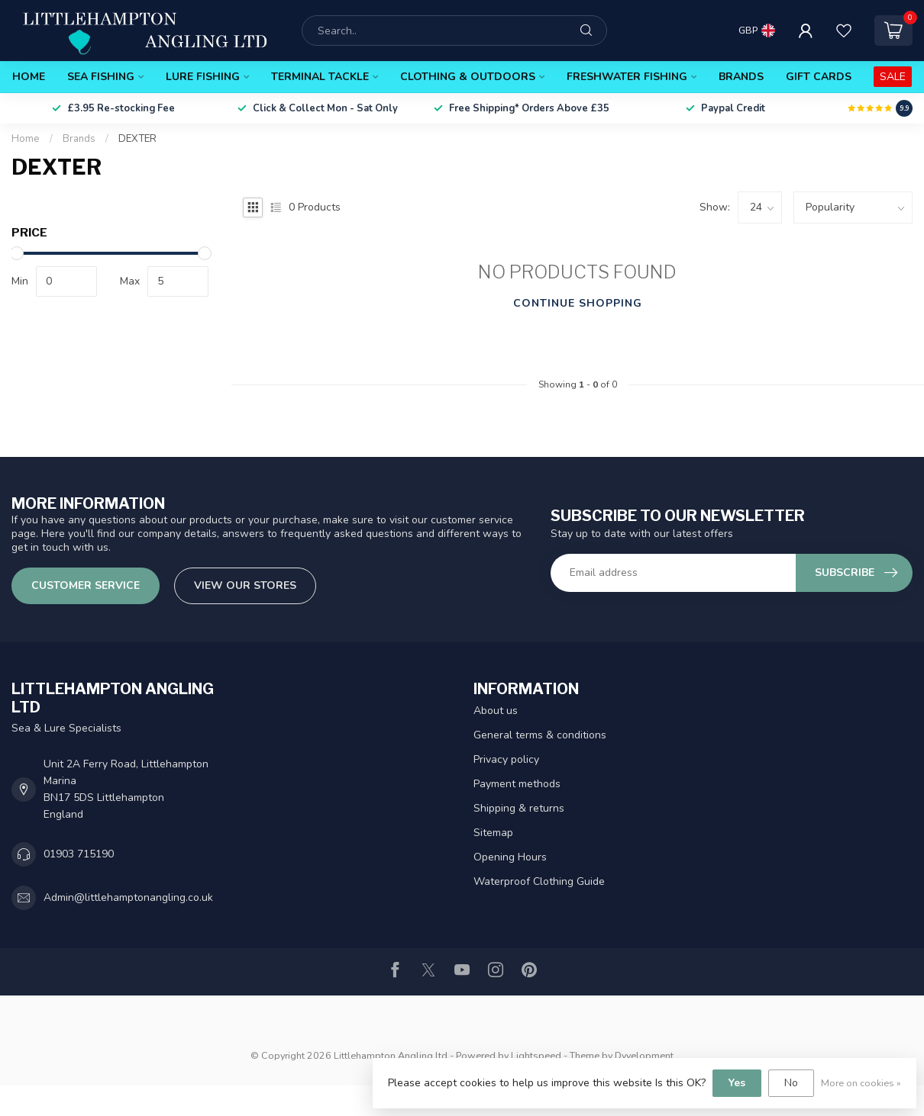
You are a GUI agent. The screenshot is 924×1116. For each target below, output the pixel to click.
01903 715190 (79, 854)
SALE (893, 76)
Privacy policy (506, 759)
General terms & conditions (539, 735)
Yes (737, 1083)
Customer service (85, 585)
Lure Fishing (203, 76)
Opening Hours (510, 857)
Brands (741, 76)
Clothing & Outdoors (467, 76)
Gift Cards (818, 76)
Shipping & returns (518, 808)
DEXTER (137, 139)
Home (28, 76)
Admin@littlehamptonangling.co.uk (128, 897)
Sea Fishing (100, 76)
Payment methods (517, 784)
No (791, 1083)
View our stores (245, 585)
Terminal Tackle (320, 76)
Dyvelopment (644, 1055)
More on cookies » (861, 1082)
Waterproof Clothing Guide (539, 881)
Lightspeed (536, 1055)
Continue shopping (577, 303)
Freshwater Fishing (627, 76)
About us (495, 710)
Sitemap (493, 832)
